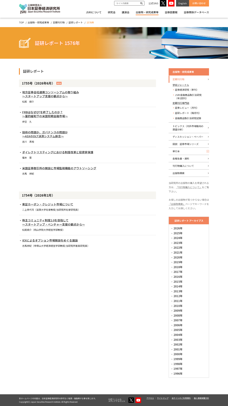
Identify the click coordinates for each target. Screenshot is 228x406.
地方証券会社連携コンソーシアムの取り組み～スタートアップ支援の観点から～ (50, 94)
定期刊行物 (59, 22)
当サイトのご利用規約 (181, 398)
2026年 (178, 228)
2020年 (178, 257)
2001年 (178, 349)
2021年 (178, 252)
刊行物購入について (183, 165)
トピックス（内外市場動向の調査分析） (188, 127)
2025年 (178, 233)
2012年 (178, 296)
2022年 (178, 247)
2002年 (178, 344)
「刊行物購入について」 (189, 187)
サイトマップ (162, 398)
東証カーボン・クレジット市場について (47, 204)
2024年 (178, 238)
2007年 (178, 320)
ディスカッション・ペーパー (188, 136)
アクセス (150, 398)
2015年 (178, 281)
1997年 (178, 369)
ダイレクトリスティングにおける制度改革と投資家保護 (57, 152)
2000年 (178, 354)
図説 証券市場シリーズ (186, 144)
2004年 (178, 335)
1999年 (178, 359)
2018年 (178, 267)
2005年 (178, 330)
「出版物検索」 (177, 204)
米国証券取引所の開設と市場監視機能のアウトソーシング (59, 168)
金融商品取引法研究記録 (188, 118)
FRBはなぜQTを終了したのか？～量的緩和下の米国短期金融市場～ (45, 114)
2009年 (178, 310)
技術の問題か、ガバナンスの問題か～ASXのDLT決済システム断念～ (45, 134)
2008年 (178, 315)
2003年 (178, 340)
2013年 (178, 291)
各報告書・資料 (181, 158)
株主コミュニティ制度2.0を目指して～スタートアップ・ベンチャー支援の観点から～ (53, 222)
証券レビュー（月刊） (187, 107)
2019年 (178, 262)
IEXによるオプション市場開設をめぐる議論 (50, 240)
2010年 (178, 306)
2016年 (178, 277)
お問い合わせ (199, 3)
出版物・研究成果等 (147, 12)
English (182, 3)
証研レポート (76, 22)
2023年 (178, 243)
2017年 (178, 272)
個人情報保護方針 (201, 398)
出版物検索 (178, 173)
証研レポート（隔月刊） (188, 113)
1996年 (178, 373)
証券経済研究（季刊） (187, 89)
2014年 (178, 286)
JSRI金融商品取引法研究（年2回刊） (188, 96)
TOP (21, 22)
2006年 (178, 325)
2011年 (178, 301)
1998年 (178, 364)
